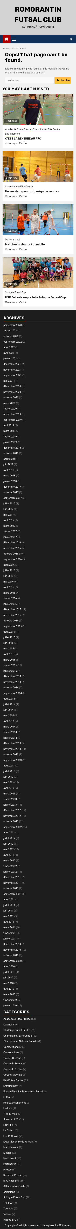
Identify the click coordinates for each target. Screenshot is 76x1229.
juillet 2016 (9, 570)
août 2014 (9, 698)
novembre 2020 (12, 392)
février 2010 (10, 999)
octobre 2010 (10, 955)
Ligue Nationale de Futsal (17, 1141)
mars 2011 (9, 927)
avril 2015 (8, 654)
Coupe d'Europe (12, 1058)
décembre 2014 (12, 676)
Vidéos (7, 1214)
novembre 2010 (12, 949)
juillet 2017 (9, 503)
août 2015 (9, 631)
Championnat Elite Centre (46, 129)
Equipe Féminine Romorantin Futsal (23, 1091)
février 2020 (10, 408)
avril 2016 (8, 587)
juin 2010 (8, 977)
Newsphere (48, 1225)
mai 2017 (8, 514)
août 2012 (9, 832)
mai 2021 (8, 380)
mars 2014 (9, 726)
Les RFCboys (10, 1136)
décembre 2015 (12, 609)
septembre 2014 (12, 693)
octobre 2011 (10, 888)
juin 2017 (8, 509)
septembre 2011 (12, 894)
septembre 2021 (12, 375)
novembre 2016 (12, 548)
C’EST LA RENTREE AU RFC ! (24, 138)
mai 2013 (8, 782)
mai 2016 (8, 581)
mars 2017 (9, 525)
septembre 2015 (12, 626)
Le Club (7, 1130)
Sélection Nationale (14, 1186)
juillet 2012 (9, 838)
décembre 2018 (12, 447)
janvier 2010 (10, 1005)
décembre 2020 (12, 386)
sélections (9, 1191)
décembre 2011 (12, 877)
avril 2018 (8, 470)
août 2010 (9, 966)
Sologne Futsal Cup (15, 292)
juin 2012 (8, 843)
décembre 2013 (12, 743)
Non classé (9, 1158)
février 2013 (10, 799)
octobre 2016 (10, 553)
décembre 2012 (12, 810)
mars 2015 (9, 659)
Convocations (11, 1052)
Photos (7, 1169)
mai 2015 (8, 648)
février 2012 (10, 866)
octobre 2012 (10, 821)
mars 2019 (9, 430)
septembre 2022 (12, 341)
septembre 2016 (12, 559)
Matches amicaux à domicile (25, 244)
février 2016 (10, 598)
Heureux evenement (14, 1102)
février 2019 (10, 436)
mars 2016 (9, 592)
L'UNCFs (8, 1125)
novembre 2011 (12, 882)
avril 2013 (8, 787)
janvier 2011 (10, 938)
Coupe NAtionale (12, 1074)
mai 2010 (8, 983)
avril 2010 (8, 988)
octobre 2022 (10, 336)
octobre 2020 (10, 397)
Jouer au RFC (11, 1119)
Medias (7, 1152)
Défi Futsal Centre (13, 1080)
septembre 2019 (12, 419)
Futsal (6, 1097)
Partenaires (9, 1163)
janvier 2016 (10, 603)
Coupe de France (13, 1063)
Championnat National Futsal (19, 1041)
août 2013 (9, 765)
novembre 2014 (12, 682)
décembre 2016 (12, 542)
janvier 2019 (10, 442)
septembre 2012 (12, 827)
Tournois (8, 1208)
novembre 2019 (12, 414)
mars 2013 (9, 793)
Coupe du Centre (12, 1069)
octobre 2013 (10, 754)
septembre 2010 (12, 960)
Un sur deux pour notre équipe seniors (32, 191)
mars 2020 (9, 403)
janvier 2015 (10, 670)
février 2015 (10, 665)
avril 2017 (8, 520)
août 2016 (9, 564)
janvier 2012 (10, 871)
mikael (24, 143)
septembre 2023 (12, 325)
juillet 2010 (9, 972)
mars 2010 (9, 994)
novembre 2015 (12, 615)
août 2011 (9, 899)
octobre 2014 (10, 687)
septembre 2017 (12, 497)
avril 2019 (8, 425)
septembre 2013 (12, 760)
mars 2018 (9, 475)
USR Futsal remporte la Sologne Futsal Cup (35, 297)
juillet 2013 (9, 771)
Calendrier (9, 1024)
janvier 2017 (10, 537)
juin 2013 (8, 776)
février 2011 (10, 932)
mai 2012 (8, 849)
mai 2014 (8, 715)
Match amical (12, 239)
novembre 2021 (12, 369)
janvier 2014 (10, 737)
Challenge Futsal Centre (16, 1030)
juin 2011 (8, 910)
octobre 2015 (10, 620)
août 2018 (9, 458)
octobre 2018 (10, 453)
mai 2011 (8, 916)
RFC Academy (11, 1180)
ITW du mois (10, 1113)
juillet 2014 (9, 704)
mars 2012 (9, 860)
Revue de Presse (12, 1175)
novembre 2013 (12, 749)
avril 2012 (8, 854)
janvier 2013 (10, 804)
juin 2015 (8, 642)
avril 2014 (8, 721)
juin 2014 (8, 709)
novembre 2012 (12, 815)
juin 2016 (8, 576)
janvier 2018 (10, 481)
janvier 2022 (10, 358)
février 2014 (10, 732)
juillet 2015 (9, 637)
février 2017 (10, 531)
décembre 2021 (12, 364)
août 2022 (9, 347)
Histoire (7, 1108)
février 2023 (10, 330)
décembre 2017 (12, 486)
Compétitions (11, 1046)
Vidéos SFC (10, 1219)
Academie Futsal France (18, 129)
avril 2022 (8, 352)
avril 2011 (8, 921)
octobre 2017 (10, 492)
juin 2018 (8, 464)
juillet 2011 (9, 905)
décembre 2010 (12, 944)
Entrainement (12, 133)
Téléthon (8, 1203)
